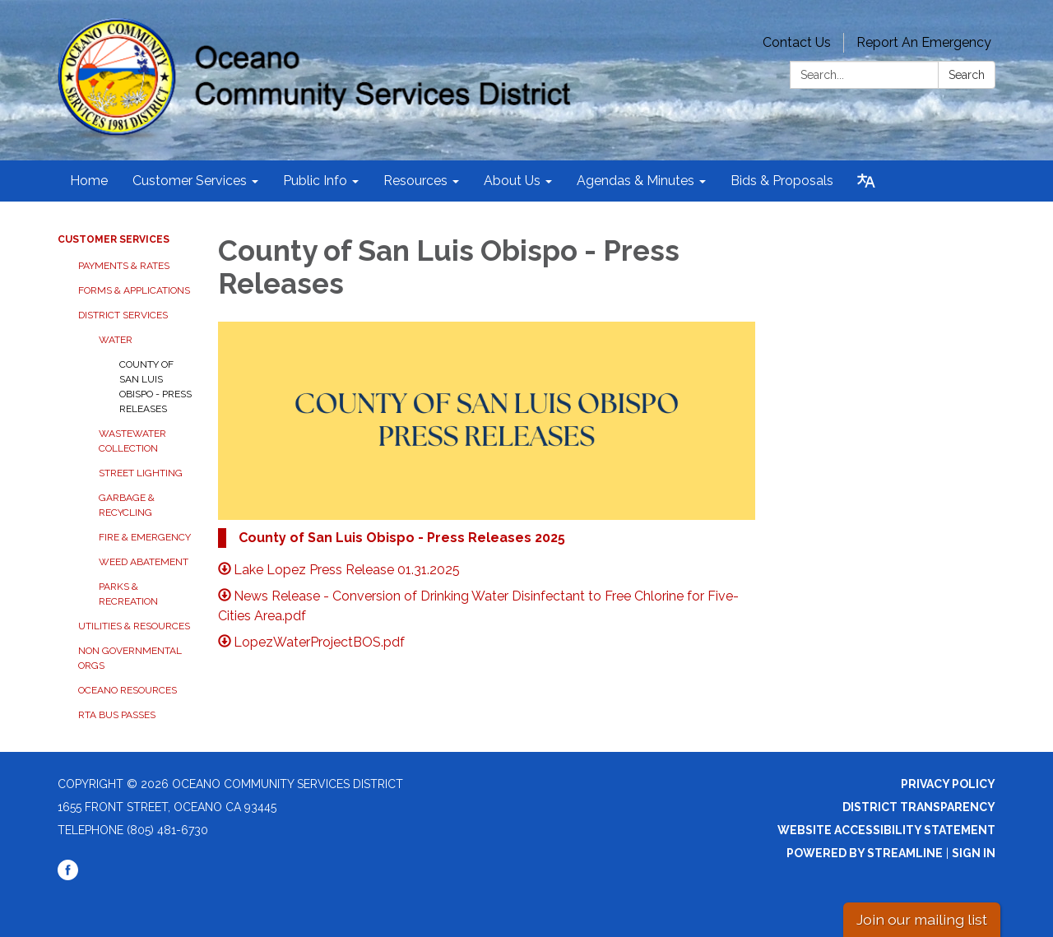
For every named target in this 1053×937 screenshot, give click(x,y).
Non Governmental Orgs (130, 658)
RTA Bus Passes (116, 715)
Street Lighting (141, 473)
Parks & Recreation (128, 594)
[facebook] (68, 876)
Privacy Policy (948, 784)
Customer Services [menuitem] (189, 180)
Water (115, 340)
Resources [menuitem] (415, 180)
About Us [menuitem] (512, 180)
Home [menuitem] (89, 180)
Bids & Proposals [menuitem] (782, 180)
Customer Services (113, 239)
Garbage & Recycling (127, 505)
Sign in (973, 853)
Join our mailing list (921, 919)
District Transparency (918, 807)
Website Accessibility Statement (886, 830)
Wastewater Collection (132, 441)
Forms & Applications (134, 290)
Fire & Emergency (145, 537)
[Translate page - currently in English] (866, 181)
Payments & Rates (123, 265)
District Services (123, 315)
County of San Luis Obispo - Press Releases (155, 387)
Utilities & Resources (134, 626)
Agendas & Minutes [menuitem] (635, 180)
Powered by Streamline (864, 853)
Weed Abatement (143, 562)
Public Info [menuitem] (315, 180)
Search (967, 74)
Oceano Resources (127, 690)
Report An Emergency (923, 42)
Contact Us (797, 42)
